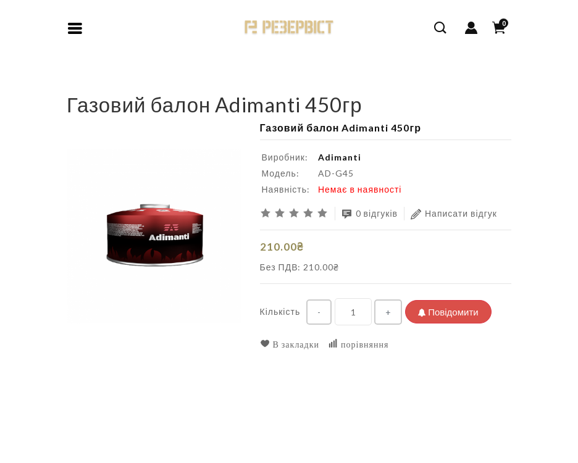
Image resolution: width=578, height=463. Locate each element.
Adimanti (339, 157)
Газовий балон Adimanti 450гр (164, 83)
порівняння (358, 344)
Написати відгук (454, 214)
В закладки (290, 344)
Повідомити (448, 311)
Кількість (280, 311)
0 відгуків (369, 214)
